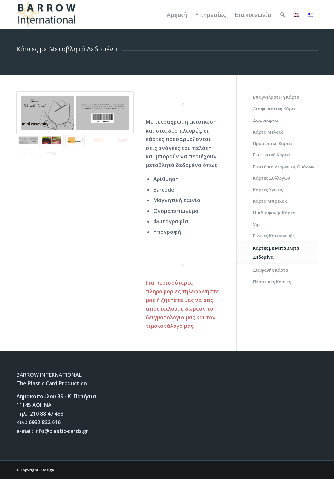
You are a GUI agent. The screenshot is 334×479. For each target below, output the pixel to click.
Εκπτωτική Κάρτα (271, 155)
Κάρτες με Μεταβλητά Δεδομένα (276, 252)
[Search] (282, 14)
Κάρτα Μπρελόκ (270, 201)
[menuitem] (176, 14)
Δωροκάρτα (265, 120)
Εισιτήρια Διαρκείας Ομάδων (283, 166)
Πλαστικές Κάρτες (272, 282)
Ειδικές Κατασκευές (274, 236)
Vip (256, 224)
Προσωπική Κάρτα (272, 143)
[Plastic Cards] (47, 14)
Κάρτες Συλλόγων (271, 178)
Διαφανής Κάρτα (270, 270)
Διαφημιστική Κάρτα (275, 109)
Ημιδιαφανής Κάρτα (274, 213)
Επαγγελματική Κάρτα (276, 97)
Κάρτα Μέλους (268, 132)
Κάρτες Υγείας (268, 190)
